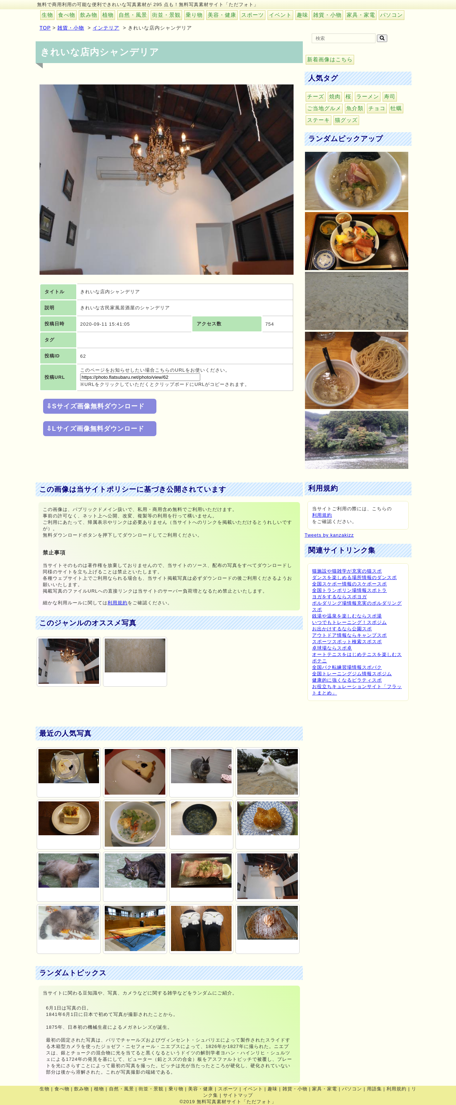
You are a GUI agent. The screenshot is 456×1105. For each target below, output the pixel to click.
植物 (108, 15)
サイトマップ (238, 1095)
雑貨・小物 (327, 15)
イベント (280, 15)
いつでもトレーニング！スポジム (349, 622)
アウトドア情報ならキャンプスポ (349, 635)
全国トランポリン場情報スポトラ (349, 590)
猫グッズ (346, 120)
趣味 (302, 15)
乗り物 (194, 15)
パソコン (391, 15)
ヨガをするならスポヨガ (339, 596)
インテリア (106, 28)
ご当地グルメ (324, 108)
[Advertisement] (165, 460)
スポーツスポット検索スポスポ (347, 641)
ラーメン (367, 96)
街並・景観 (166, 15)
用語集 (374, 1088)
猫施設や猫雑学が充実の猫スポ (347, 571)
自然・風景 (133, 15)
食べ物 (66, 15)
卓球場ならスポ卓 (332, 648)
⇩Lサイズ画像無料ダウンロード (95, 428)
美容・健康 (222, 15)
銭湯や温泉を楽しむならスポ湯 (347, 616)
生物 (47, 15)
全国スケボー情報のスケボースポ (349, 584)
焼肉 (335, 96)
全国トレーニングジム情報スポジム (352, 673)
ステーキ (318, 120)
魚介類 (354, 108)
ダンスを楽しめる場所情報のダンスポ (354, 577)
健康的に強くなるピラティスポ (347, 680)
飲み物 (88, 15)
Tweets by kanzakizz (329, 535)
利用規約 (118, 602)
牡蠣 (396, 108)
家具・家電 (361, 15)
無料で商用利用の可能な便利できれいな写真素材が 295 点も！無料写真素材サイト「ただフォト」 (148, 4)
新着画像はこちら (330, 59)
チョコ (376, 108)
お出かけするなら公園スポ (342, 628)
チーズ (315, 96)
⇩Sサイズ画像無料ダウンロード (95, 406)
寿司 (389, 96)
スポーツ (252, 15)
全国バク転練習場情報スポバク (347, 667)
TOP (45, 28)
